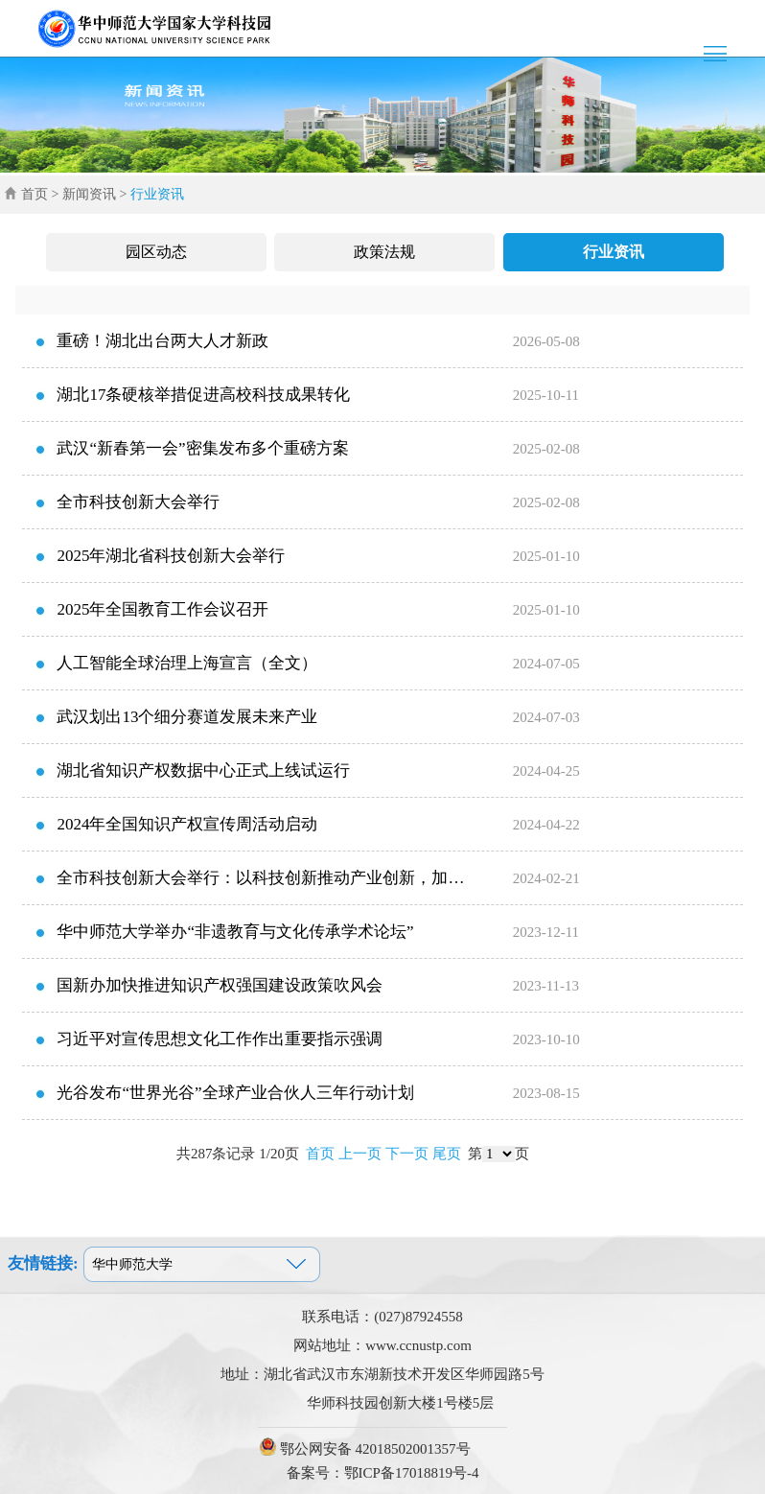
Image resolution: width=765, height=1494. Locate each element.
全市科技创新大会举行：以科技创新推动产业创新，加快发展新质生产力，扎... (248, 887)
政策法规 (384, 252)
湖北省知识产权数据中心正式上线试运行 (203, 770)
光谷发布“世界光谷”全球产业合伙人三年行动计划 (235, 1093)
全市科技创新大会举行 (138, 502)
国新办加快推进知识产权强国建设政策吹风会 (219, 985)
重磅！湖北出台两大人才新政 (162, 341)
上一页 (360, 1153)
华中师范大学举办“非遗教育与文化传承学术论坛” (235, 931)
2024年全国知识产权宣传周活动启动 (187, 824)
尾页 (446, 1153)
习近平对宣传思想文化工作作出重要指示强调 (219, 1039)
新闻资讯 (89, 194)
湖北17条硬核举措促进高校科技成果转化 (203, 394)
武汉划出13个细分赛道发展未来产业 (187, 717)
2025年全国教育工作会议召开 (162, 609)
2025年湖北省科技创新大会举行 (171, 556)
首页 (34, 194)
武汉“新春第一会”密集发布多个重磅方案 (202, 448)
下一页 (407, 1153)
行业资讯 (613, 252)
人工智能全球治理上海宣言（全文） (187, 663)
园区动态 (156, 252)
